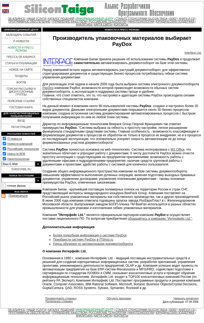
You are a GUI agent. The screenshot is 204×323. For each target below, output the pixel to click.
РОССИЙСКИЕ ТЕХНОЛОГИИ (107, 21)
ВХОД (21, 120)
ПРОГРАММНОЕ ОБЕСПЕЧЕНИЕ (29, 21)
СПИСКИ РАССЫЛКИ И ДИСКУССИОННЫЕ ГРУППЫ (21, 91)
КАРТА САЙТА (103, 24)
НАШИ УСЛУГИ (36, 18)
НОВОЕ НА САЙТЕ (21, 69)
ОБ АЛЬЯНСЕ (16, 18)
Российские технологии (23, 148)
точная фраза (16, 185)
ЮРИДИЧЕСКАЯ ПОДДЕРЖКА (175, 21)
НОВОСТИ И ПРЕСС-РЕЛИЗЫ (21, 49)
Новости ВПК (16, 153)
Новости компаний (19, 143)
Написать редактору (185, 298)
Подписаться (18, 196)
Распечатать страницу (59, 301)
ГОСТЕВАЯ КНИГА (21, 107)
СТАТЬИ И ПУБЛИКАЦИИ (21, 63)
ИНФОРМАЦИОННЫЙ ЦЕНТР (94, 18)
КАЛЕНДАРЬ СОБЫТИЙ (21, 34)
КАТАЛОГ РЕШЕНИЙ (61, 18)
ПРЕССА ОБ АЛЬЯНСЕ (21, 57)
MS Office (177, 149)
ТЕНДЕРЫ (21, 76)
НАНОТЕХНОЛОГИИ (141, 21)
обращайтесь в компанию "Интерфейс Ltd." (160, 218)
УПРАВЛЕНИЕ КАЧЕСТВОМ (69, 21)
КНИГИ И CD (187, 18)
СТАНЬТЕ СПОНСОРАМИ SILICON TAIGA (141, 18)
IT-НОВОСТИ (21, 41)
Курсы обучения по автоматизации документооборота (93, 244)
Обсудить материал (119, 298)
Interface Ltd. (193, 52)
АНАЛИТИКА (84, 24)
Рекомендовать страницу (60, 298)
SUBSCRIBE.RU (21, 169)
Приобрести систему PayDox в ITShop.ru (83, 239)
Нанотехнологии (18, 158)
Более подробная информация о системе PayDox (90, 235)
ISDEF (173, 18)
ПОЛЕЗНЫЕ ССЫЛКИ (21, 101)
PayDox (48, 88)
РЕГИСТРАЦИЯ (21, 127)
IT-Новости (14, 138)
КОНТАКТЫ (121, 24)
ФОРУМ (21, 82)
